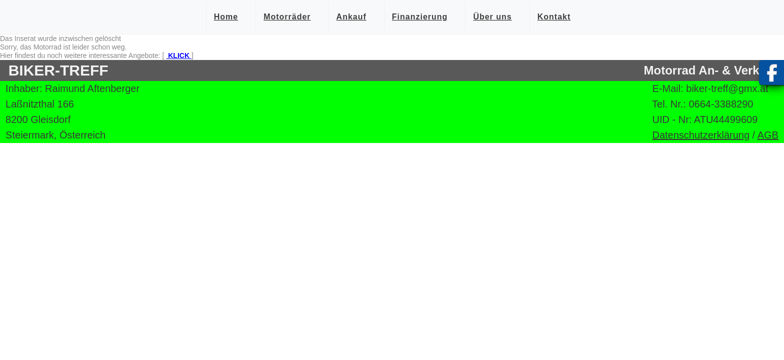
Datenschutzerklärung (701, 135)
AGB (768, 135)
